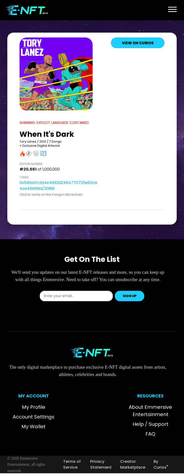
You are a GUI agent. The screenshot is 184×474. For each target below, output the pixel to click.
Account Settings (33, 416)
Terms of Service (72, 464)
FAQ (150, 433)
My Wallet (33, 426)
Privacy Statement (101, 464)
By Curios (161, 464)
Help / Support (150, 424)
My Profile (33, 407)
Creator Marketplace (132, 464)
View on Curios (138, 43)
